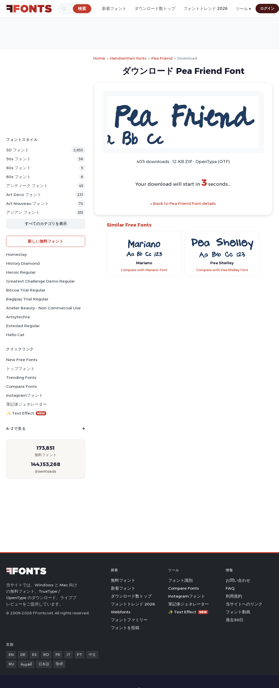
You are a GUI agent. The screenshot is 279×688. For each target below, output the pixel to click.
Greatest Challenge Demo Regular (40, 281)
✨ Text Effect (26, 413)
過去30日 (234, 619)
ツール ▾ (243, 8)
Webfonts (120, 612)
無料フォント (123, 580)
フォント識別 (180, 580)
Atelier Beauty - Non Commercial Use (43, 308)
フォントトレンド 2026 (205, 8)
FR (58, 654)
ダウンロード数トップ (155, 8)
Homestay (16, 254)
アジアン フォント (23, 212)
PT (79, 654)
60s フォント (18, 167)
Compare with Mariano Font (144, 270)
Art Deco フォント (23, 194)
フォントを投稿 (125, 627)
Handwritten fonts (128, 58)
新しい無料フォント (45, 241)
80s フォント (18, 176)
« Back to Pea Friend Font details (183, 203)
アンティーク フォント (27, 185)
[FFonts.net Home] (29, 9)
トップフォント (20, 368)
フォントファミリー (129, 619)
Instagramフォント (24, 395)
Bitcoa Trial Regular (25, 290)
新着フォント (114, 8)
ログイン (267, 8)
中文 (92, 654)
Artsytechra (18, 316)
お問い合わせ (238, 580)
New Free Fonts (21, 359)
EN (11, 654)
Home (99, 58)
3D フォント (17, 150)
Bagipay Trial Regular (27, 299)
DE (22, 654)
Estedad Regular (23, 325)
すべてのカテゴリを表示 (46, 223)
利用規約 (234, 596)
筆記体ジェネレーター (26, 404)
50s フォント (18, 158)
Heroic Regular (21, 272)
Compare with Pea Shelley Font (222, 270)
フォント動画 (238, 612)
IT (68, 654)
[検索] (82, 8)
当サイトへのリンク (244, 604)
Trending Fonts (21, 377)
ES (34, 654)
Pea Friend (161, 58)
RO (46, 654)
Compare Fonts (21, 386)
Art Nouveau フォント (27, 203)
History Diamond (23, 263)
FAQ (230, 588)
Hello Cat (15, 334)
